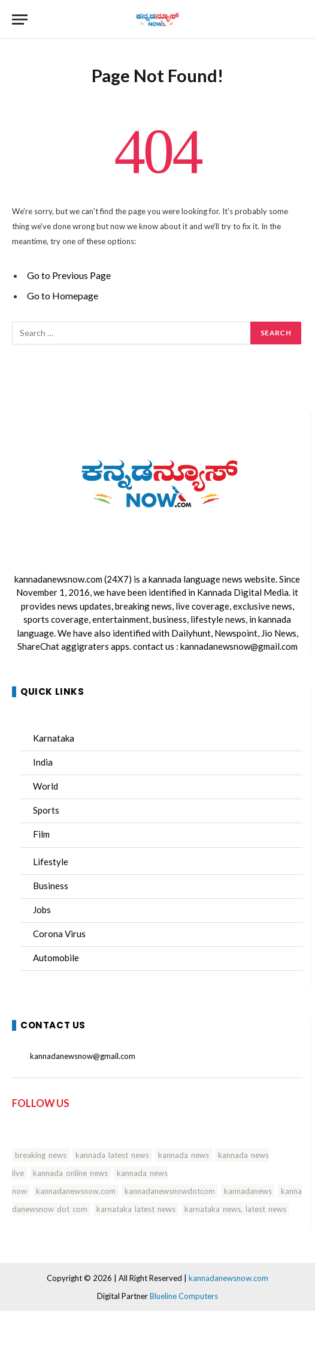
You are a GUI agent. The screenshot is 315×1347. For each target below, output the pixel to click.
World (45, 786)
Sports (46, 810)
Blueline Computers (184, 1296)
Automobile (56, 957)
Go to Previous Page (69, 275)
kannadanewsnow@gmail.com (239, 646)
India (43, 762)
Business (50, 885)
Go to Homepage (62, 295)
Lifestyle (50, 861)
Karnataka (53, 738)
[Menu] (20, 19)
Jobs (42, 909)
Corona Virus (59, 933)
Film (41, 834)
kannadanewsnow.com (58, 579)
